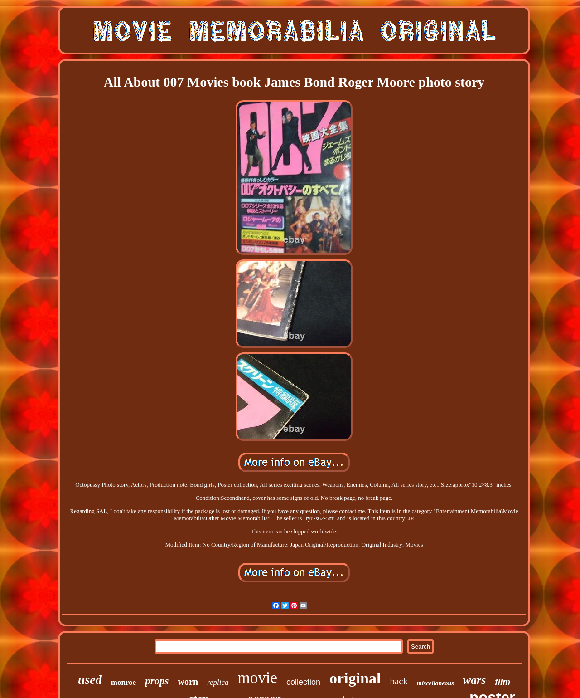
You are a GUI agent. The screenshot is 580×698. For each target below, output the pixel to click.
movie (257, 678)
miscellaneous (435, 683)
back (399, 681)
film (502, 682)
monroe (123, 682)
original (355, 678)
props (157, 681)
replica (218, 682)
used (90, 680)
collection (303, 682)
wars (474, 680)
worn (188, 682)
